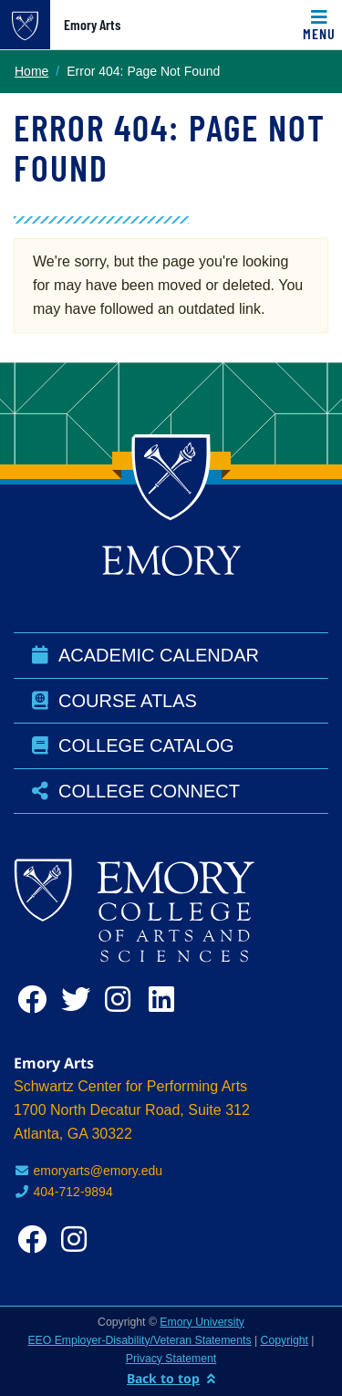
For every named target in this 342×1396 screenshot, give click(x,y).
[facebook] (35, 999)
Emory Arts (92, 24)
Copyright (284, 1340)
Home (31, 71)
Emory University (202, 1322)
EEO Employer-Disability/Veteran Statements (139, 1340)
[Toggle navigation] (319, 25)
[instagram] (123, 999)
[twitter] (79, 999)
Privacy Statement (171, 1358)
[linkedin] (167, 999)
